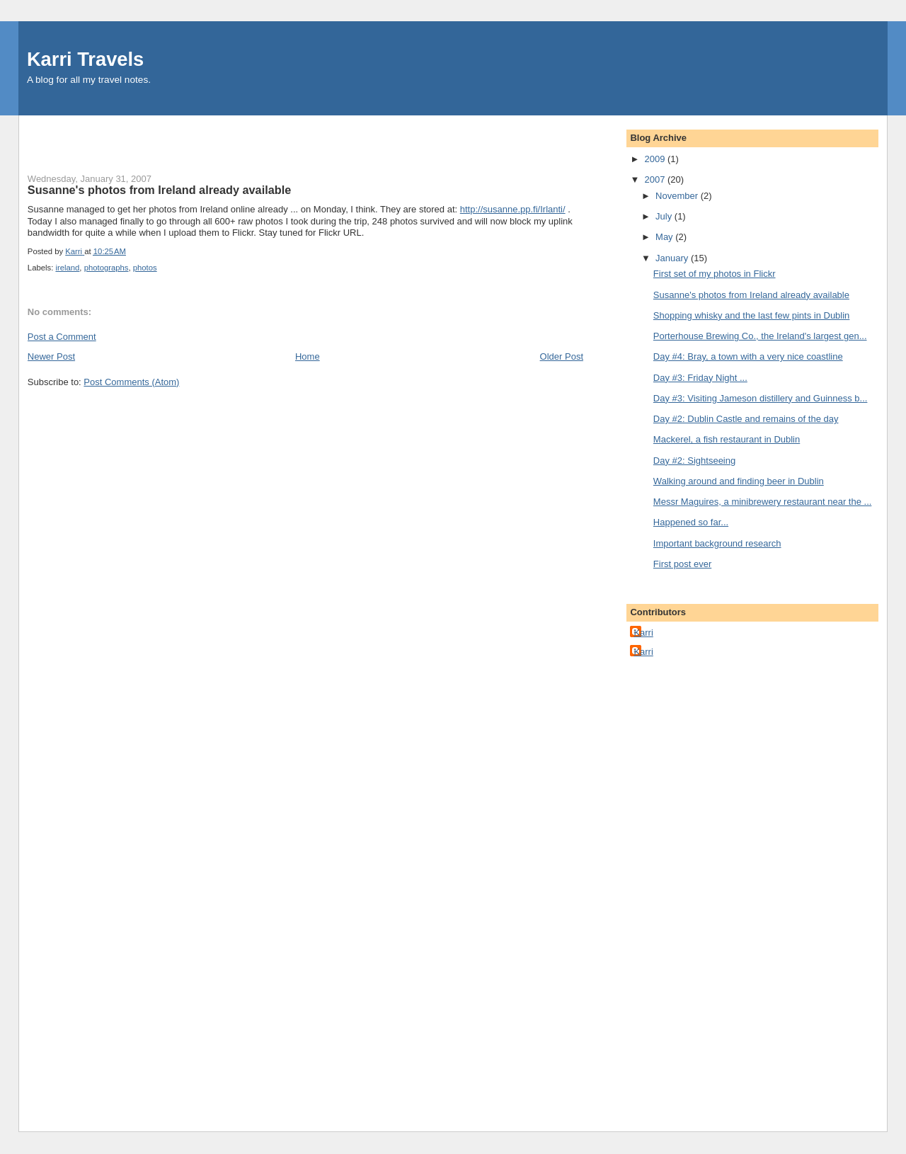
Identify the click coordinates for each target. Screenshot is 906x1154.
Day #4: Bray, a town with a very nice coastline (748, 356)
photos (145, 267)
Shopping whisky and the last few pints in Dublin (751, 315)
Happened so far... (690, 522)
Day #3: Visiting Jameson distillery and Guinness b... (760, 398)
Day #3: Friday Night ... (700, 377)
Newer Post (51, 356)
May (665, 237)
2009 (655, 159)
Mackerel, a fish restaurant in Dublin (726, 439)
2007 (655, 179)
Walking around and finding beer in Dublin (738, 481)
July (665, 216)
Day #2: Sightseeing (694, 460)
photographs (106, 267)
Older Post (561, 356)
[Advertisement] (110, 136)
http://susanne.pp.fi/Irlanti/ (513, 209)
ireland (67, 267)
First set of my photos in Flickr (714, 273)
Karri (643, 632)
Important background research (717, 543)
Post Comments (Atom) (131, 382)
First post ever (682, 564)
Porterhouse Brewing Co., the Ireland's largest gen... (760, 336)
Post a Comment (62, 336)
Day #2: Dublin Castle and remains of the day (746, 418)
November (678, 195)
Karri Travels (85, 59)
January (673, 258)
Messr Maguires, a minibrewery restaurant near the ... (762, 501)
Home (307, 356)
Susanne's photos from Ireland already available (751, 295)
